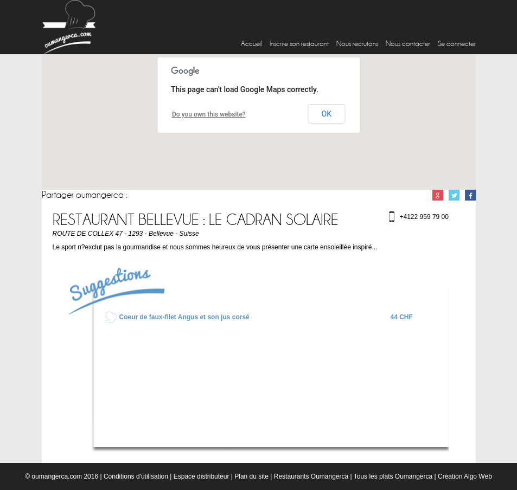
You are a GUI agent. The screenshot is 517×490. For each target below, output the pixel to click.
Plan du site (251, 476)
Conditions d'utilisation (136, 476)
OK (326, 113)
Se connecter (457, 44)
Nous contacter (408, 44)
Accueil (251, 44)
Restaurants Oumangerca (311, 476)
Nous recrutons (357, 44)
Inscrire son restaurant (299, 44)
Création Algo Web (465, 476)
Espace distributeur (201, 476)
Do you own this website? (209, 114)
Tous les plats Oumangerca (393, 476)
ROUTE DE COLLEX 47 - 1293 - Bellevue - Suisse (126, 233)
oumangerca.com (56, 476)
